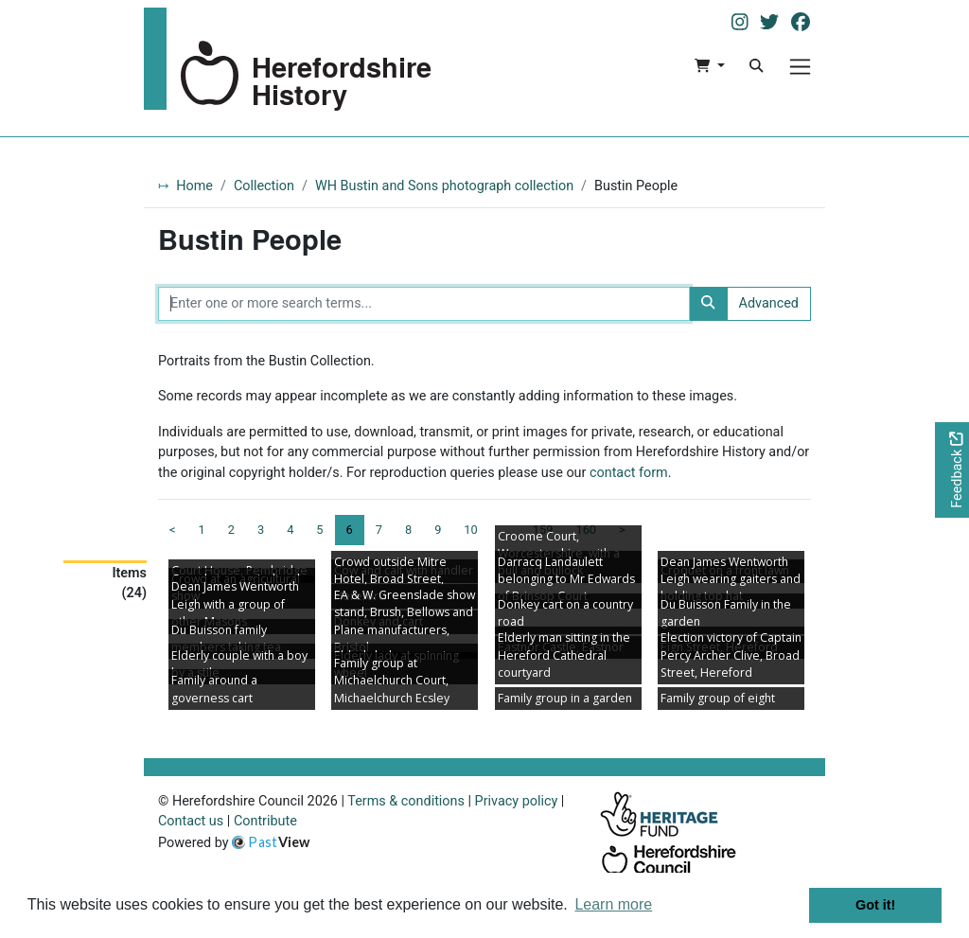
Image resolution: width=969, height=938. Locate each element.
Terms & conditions (406, 801)
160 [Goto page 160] (585, 529)
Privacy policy (516, 801)
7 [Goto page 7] (379, 529)
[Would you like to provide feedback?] (952, 470)
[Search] (756, 66)
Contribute (265, 821)
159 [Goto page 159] (543, 529)
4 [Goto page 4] (290, 529)
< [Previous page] (172, 529)
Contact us (190, 821)
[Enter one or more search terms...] (424, 304)
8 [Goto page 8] (408, 529)
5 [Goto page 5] (319, 529)
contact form (629, 473)
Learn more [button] (613, 904)
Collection (264, 186)
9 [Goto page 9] (437, 529)
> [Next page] (622, 529)
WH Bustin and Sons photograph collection (444, 186)
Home (194, 186)
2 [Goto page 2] (231, 529)
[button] (709, 66)
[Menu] (800, 66)
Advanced (769, 303)
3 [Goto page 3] (260, 529)
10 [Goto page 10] (470, 529)
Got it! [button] (875, 904)
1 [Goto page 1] (202, 529)
